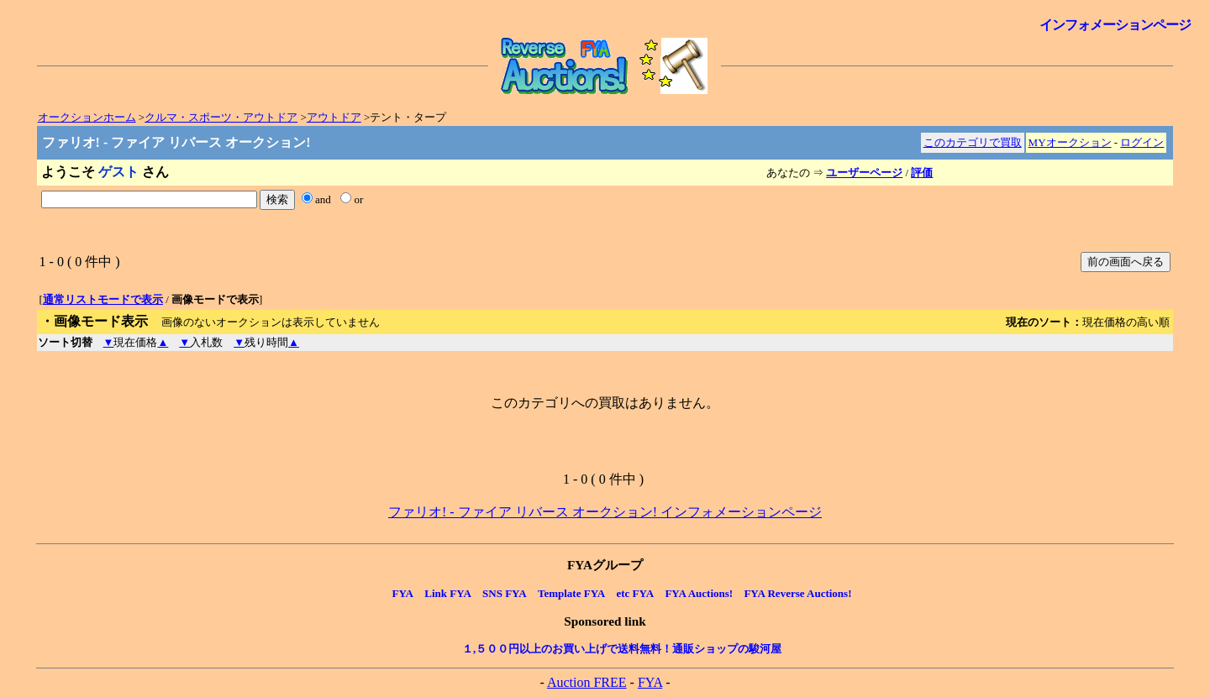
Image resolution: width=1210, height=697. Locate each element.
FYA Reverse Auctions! (797, 593)
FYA (402, 593)
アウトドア (334, 117)
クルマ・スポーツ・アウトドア (221, 117)
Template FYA (571, 593)
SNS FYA (504, 593)
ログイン (1142, 142)
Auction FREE (587, 682)
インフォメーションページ (1115, 25)
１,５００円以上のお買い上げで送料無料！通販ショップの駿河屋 (621, 648)
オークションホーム (87, 117)
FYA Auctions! (699, 593)
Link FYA (447, 593)
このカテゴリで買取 (972, 142)
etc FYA (635, 593)
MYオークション (1070, 142)
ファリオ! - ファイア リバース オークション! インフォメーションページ (605, 512)
